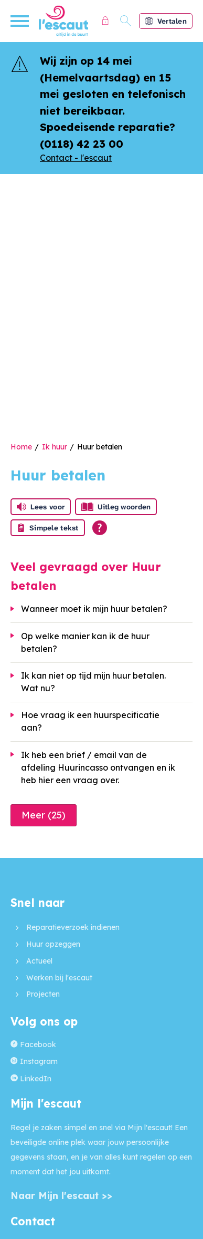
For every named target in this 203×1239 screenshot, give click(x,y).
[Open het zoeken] (125, 21)
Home (21, 447)
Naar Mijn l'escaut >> (61, 1196)
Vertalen (166, 21)
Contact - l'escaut (76, 157)
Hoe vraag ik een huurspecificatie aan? (90, 721)
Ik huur (54, 447)
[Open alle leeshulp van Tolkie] (99, 527)
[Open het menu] (20, 21)
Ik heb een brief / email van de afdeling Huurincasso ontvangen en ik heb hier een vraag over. (98, 767)
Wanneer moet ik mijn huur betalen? (94, 608)
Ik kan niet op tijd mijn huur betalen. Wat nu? (93, 681)
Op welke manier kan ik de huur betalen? (85, 642)
